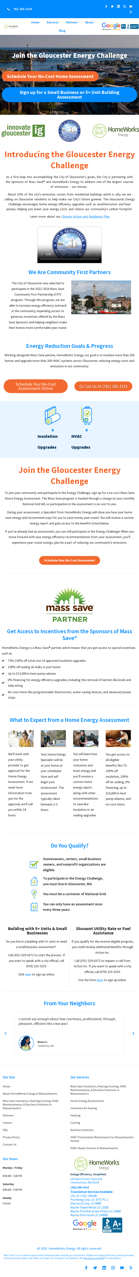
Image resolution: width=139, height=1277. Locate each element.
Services (53, 22)
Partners (72, 22)
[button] (5, 1033)
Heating (75, 1115)
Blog (62, 31)
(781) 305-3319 (79, 1187)
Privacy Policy (11, 1137)
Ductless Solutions (82, 1130)
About (89, 22)
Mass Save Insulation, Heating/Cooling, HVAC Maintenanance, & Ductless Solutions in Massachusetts (31, 1104)
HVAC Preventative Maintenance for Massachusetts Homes (102, 1139)
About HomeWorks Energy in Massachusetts (30, 1093)
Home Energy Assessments (87, 1101)
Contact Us (9, 1144)
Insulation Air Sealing (83, 1108)
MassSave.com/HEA (94, 1258)
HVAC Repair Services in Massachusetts (94, 1148)
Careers (7, 1122)
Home (35, 22)
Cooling (75, 1122)
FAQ (5, 1130)
